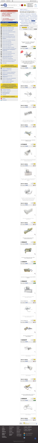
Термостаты (22, 13)
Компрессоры (33, 13)
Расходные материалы (6, 89)
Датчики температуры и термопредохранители (28, 22)
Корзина (10, 431)
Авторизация (19, 434)
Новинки (3, 98)
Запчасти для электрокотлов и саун (8, 53)
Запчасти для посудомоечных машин (8, 31)
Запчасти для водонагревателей (8, 34)
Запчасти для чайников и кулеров (8, 47)
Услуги (18, 428)
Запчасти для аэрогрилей (6, 42)
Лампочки (32, 19)
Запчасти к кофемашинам (6, 68)
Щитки (22, 20)
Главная (21, 9)
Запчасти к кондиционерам (7, 79)
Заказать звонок (10, 435)
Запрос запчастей (4, 431)
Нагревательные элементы (24, 16)
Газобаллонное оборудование (7, 58)
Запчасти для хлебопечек (6, 45)
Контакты (18, 432)
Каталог (25, 9)
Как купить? (19, 429)
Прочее (34, 23)
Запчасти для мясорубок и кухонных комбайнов (8, 38)
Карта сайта (11, 432)
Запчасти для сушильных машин (8, 28)
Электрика (4, 94)
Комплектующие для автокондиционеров (6, 93)
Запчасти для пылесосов (6, 41)
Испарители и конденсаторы (24, 19)
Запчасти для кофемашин (6, 54)
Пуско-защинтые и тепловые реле (25, 15)
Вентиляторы (34, 15)
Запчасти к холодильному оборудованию (6, 70)
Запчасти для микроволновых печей (8, 36)
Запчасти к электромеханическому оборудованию (8, 74)
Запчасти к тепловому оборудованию (8, 72)
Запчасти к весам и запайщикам (8, 81)
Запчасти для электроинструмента (8, 61)
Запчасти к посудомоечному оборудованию (7, 76)
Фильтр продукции (24, 25)
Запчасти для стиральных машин (8, 27)
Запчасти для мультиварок (7, 51)
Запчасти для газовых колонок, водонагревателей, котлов (7, 57)
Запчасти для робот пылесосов (7, 44)
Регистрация (19, 435)
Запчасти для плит (5, 33)
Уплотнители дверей (33, 16)
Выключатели (27, 13)
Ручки (36, 19)
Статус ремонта (3, 429)
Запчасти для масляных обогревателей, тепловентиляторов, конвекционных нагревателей (9, 49)
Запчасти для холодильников (7, 30)
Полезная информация (4, 437)
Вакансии (18, 431)
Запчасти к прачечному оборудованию (9, 78)
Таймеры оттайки (28, 20)
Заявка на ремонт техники (4, 434)
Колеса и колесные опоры (6, 82)
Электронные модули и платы (26, 23)
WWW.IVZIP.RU (16, 441)
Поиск (22, 5)
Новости (10, 429)
